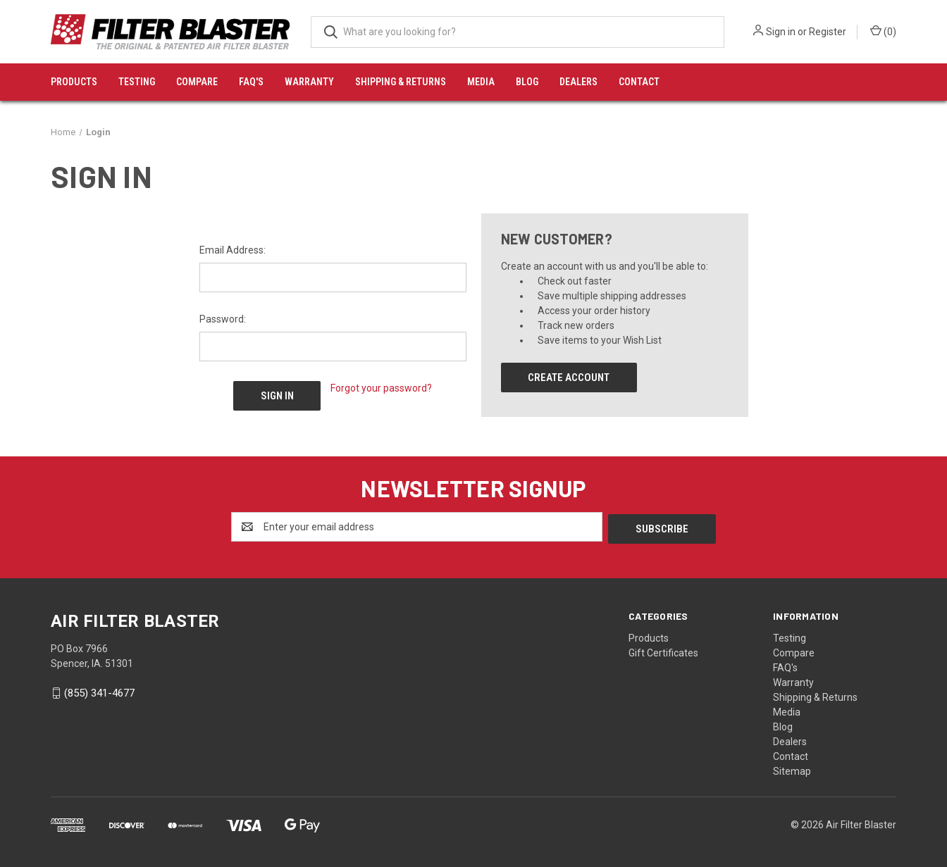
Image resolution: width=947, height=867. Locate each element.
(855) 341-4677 (99, 691)
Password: (222, 319)
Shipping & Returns (400, 81)
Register (827, 31)
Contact (639, 81)
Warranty (309, 81)
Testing (136, 81)
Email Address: (232, 250)
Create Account (568, 377)
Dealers (578, 81)
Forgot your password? (381, 388)
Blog (527, 81)
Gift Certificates (663, 650)
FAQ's (251, 81)
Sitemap (792, 769)
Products (74, 81)
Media (481, 81)
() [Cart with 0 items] (883, 31)
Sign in (781, 31)
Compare (197, 81)
